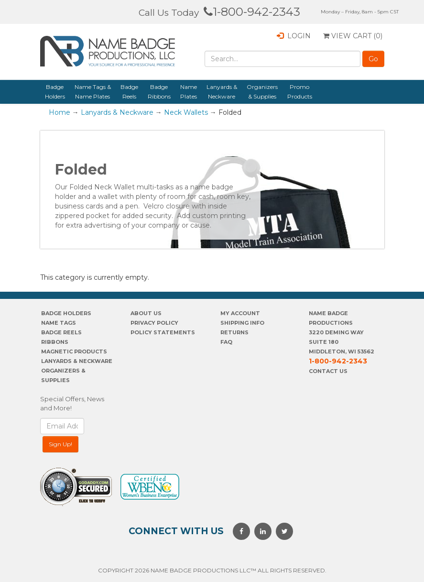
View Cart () (352, 36)
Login (294, 36)
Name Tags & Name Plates (93, 91)
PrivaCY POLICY (154, 322)
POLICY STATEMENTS (162, 332)
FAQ (226, 342)
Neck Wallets (186, 112)
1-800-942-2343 (252, 12)
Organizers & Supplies (262, 91)
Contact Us (328, 371)
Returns (234, 332)
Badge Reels (129, 91)
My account (240, 313)
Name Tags (58, 322)
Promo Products (299, 91)
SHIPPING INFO (242, 322)
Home (59, 112)
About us (146, 313)
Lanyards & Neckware (222, 91)
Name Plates (188, 91)
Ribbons (54, 342)
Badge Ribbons (159, 91)
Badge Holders (55, 91)
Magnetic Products (74, 351)
